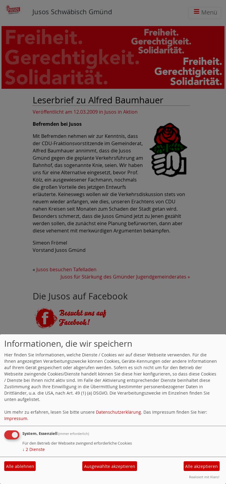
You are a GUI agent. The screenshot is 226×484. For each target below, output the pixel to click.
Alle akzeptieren (201, 466)
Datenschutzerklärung (118, 412)
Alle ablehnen (20, 466)
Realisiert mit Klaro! (204, 477)
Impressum (15, 418)
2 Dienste (33, 449)
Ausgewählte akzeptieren (109, 466)
